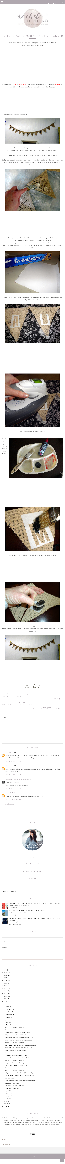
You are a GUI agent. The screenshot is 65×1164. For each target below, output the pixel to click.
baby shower (15, 694)
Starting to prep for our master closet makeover (19, 1048)
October (8, 1012)
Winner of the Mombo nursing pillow (16, 1055)
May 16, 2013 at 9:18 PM (13, 788)
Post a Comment (9, 804)
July (7, 1020)
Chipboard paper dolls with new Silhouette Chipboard (21, 1073)
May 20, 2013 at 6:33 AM (13, 799)
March (8, 1093)
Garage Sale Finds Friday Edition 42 (15, 1043)
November (9, 1009)
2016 (5, 996)
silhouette (52, 694)
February (8, 1096)
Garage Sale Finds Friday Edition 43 (15, 1027)
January (8, 1099)
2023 (5, 978)
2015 (5, 999)
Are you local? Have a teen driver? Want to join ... (20, 1058)
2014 (5, 1001)
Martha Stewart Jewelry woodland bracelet (17, 1032)
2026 (5, 970)
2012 (5, 1101)
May (7, 1025)
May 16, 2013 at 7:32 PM (13, 761)
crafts (24, 694)
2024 (5, 975)
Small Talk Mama (12, 793)
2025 (5, 973)
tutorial (18, 696)
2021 (5, 983)
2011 (5, 1104)
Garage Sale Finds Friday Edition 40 (15, 1070)
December (9, 1007)
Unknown (9, 752)
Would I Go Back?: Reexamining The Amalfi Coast (27, 911)
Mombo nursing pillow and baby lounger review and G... (21, 1081)
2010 (5, 1106)
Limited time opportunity (12, 1030)
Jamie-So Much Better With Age (17, 779)
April (7, 1091)
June (7, 1022)
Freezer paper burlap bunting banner (16, 1068)
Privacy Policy (6, 1144)
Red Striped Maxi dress (12, 1083)
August (8, 1017)
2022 (5, 980)
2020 (5, 986)
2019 (5, 988)
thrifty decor (8, 696)
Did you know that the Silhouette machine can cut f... (20, 1045)
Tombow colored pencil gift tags (14, 1086)
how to (31, 694)
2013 (5, 1004)
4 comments (5, 699)
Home (4, 1140)
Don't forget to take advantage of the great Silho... (20, 1037)
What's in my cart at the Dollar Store (16, 1065)
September (9, 1014)
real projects (41, 694)
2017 (5, 993)
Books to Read (9, 1078)
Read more (18, 908)
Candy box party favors (12, 1088)
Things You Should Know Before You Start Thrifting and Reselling (34, 903)
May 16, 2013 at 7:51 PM (13, 775)
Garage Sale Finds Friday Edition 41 (15, 1060)
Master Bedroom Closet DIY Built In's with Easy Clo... (21, 1035)
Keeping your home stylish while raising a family (19, 1053)
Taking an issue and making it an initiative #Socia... (20, 1075)
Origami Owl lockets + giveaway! (14, 1063)
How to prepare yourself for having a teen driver (19, 1040)
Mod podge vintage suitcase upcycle (15, 1050)
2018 (5, 991)
